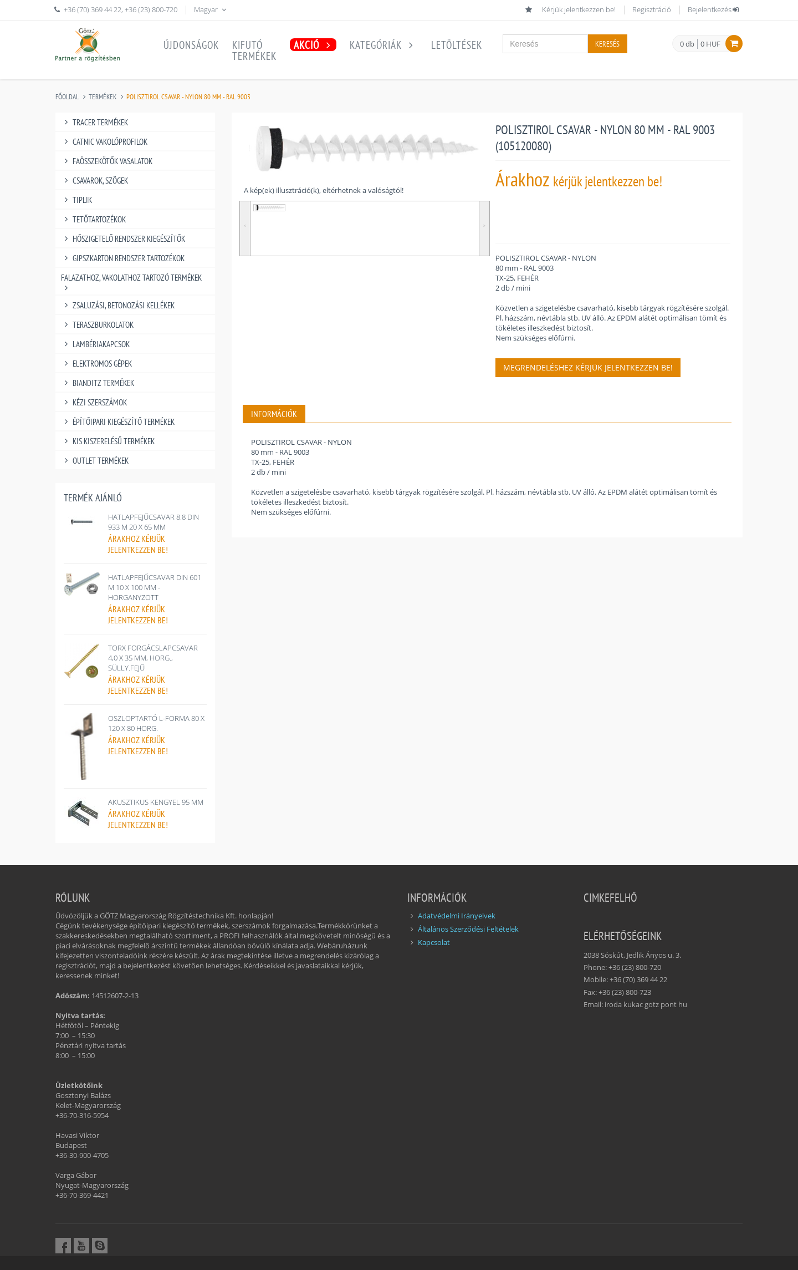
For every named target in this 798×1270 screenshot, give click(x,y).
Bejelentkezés (714, 9)
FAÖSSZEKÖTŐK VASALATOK (106, 161)
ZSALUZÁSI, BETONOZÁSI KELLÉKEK (118, 305)
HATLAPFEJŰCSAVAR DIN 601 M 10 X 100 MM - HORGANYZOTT (154, 587)
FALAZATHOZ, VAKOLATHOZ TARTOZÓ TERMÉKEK (131, 277)
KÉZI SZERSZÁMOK (94, 402)
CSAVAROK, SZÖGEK (94, 180)
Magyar (211, 9)
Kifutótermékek (254, 50)
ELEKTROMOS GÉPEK (96, 363)
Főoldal (67, 96)
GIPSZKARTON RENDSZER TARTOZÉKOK (123, 258)
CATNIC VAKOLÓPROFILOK (104, 141)
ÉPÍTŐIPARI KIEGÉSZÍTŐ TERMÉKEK (118, 421)
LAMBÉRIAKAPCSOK (95, 344)
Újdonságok (191, 45)
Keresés (607, 44)
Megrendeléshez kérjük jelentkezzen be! (588, 367)
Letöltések (456, 45)
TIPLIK (76, 200)
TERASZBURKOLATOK (97, 324)
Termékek (102, 96)
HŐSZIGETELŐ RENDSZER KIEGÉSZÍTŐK (123, 238)
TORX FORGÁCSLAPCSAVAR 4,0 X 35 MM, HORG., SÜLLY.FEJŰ (153, 658)
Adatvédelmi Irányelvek (456, 916)
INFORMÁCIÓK (274, 413)
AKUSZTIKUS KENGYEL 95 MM (155, 802)
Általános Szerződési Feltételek (468, 929)
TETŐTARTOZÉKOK (93, 219)
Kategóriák (384, 45)
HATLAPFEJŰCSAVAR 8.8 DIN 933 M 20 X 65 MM (153, 522)
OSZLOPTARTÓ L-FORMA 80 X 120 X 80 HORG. (156, 723)
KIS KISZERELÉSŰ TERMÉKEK (108, 441)
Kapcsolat (434, 942)
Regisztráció (651, 9)
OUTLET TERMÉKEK (95, 460)
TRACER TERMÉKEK (94, 122)
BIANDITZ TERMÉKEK (97, 383)
